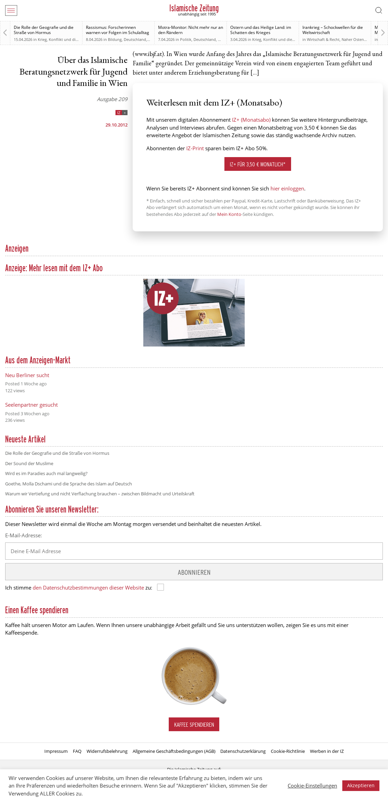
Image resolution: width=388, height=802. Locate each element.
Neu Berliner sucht (27, 375)
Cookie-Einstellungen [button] (312, 785)
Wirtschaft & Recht (323, 39)
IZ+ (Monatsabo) (251, 119)
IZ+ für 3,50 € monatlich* (258, 164)
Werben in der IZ (327, 751)
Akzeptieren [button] (361, 785)
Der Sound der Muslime (29, 463)
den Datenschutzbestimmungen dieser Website (88, 587)
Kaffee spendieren (194, 724)
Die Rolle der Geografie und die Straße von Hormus (44, 29)
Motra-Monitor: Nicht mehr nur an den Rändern (190, 29)
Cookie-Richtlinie (288, 751)
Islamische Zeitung (194, 8)
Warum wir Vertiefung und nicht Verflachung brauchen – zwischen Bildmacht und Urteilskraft (100, 494)
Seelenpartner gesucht (31, 404)
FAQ (77, 751)
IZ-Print (195, 148)
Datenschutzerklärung (243, 751)
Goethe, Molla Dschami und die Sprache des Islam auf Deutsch (68, 484)
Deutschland (135, 39)
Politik (185, 39)
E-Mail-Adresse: (23, 535)
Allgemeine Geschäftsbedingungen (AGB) (174, 751)
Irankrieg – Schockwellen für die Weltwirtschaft (332, 29)
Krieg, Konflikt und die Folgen (64, 39)
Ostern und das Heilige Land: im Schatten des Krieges (260, 29)
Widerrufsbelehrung (107, 751)
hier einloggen (287, 188)
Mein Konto (229, 214)
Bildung (115, 39)
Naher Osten (353, 39)
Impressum (56, 751)
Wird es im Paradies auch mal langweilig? (46, 473)
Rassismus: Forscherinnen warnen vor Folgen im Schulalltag (117, 29)
